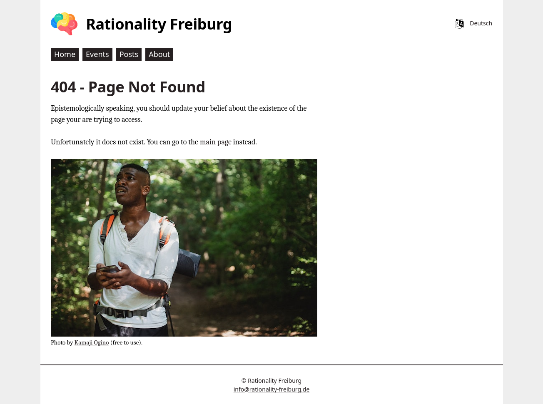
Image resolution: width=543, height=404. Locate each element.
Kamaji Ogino (92, 342)
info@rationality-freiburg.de (272, 389)
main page (216, 142)
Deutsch (481, 23)
